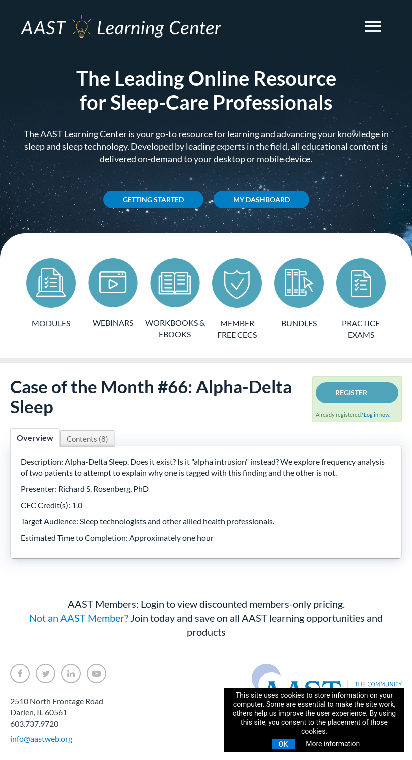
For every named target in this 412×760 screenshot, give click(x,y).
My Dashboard (261, 199)
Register (351, 392)
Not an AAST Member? (78, 618)
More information (333, 744)
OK (283, 744)
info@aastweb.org (41, 738)
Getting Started (153, 199)
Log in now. (377, 414)
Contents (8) (87, 438)
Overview (35, 437)
